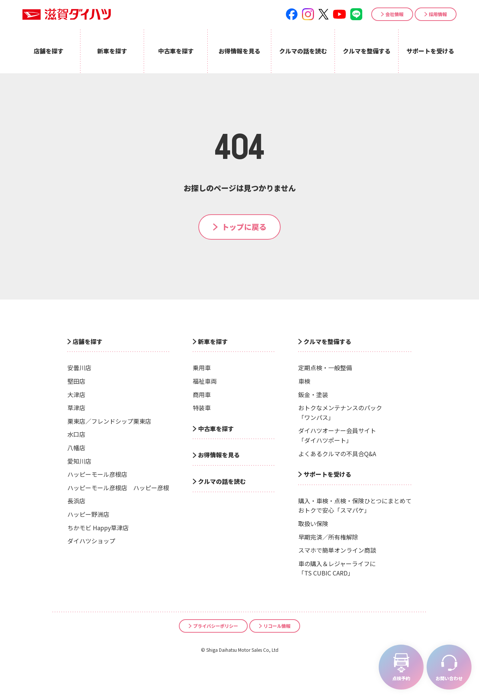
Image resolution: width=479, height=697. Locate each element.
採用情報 (438, 14)
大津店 (76, 394)
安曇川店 (79, 367)
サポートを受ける (327, 474)
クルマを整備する (327, 341)
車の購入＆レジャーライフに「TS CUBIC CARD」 (337, 568)
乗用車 (202, 367)
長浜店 (76, 500)
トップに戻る (244, 226)
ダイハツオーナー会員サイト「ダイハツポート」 (337, 435)
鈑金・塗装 (313, 394)
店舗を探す (88, 341)
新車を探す (213, 341)
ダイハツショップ (91, 540)
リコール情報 (276, 626)
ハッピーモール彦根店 (97, 474)
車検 (304, 381)
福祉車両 (205, 381)
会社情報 (394, 14)
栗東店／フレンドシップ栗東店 (109, 421)
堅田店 (76, 381)
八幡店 (76, 447)
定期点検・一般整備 (325, 367)
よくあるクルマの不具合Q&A (337, 453)
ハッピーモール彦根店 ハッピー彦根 (118, 487)
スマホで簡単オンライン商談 (337, 550)
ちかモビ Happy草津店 (98, 527)
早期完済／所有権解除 (328, 536)
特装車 (202, 407)
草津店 (76, 407)
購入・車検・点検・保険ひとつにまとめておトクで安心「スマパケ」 (355, 505)
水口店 (76, 434)
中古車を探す (216, 428)
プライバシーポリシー (215, 626)
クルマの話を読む (222, 481)
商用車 (202, 394)
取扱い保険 (313, 523)
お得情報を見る (219, 454)
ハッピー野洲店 (88, 514)
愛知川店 (79, 461)
